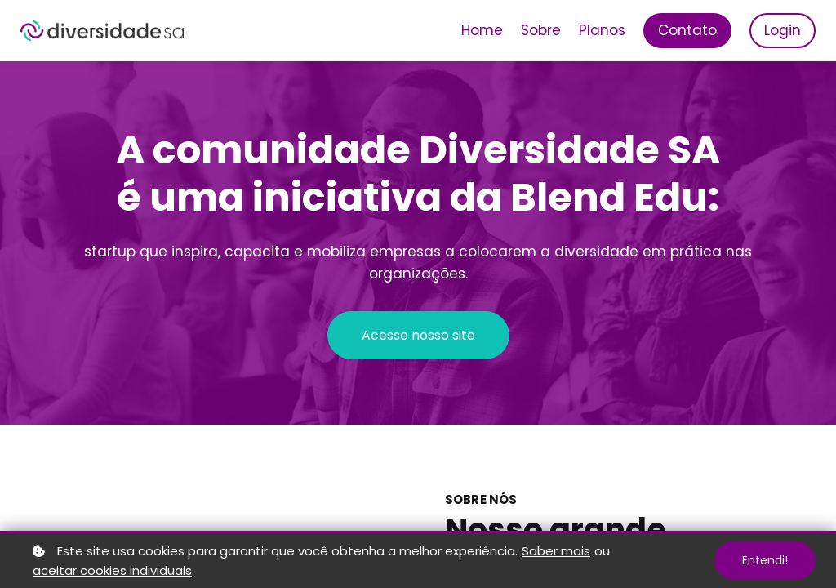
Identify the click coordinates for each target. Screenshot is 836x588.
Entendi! (765, 560)
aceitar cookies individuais (112, 570)
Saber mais (556, 550)
